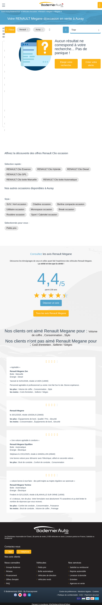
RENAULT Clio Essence (19, 168)
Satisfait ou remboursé (79, 566)
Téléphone (23, 551)
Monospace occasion (41, 208)
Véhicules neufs (44, 578)
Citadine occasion (42, 203)
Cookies (96, 590)
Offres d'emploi (12, 578)
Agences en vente (77, 582)
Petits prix (11, 227)
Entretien (73, 578)
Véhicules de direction (47, 574)
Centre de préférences (67, 590)
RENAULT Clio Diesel (78, 168)
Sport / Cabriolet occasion (44, 213)
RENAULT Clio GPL (17, 173)
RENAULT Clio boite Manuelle (22, 178)
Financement (11, 574)
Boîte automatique (45, 570)
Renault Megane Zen (19, 370)
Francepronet (31, 590)
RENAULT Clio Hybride (49, 168)
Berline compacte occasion (70, 203)
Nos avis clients (12, 555)
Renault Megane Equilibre (21, 443)
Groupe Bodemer (13, 566)
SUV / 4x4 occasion (16, 203)
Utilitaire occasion (15, 208)
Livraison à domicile (78, 574)
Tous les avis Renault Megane (51, 312)
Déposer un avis (51, 302)
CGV (81, 594)
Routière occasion (16, 213)
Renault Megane (17, 410)
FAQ (8, 582)
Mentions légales (84, 590)
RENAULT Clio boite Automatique (60, 178)
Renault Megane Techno (20, 484)
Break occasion (66, 208)
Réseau (9, 570)
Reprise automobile (78, 570)
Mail (9, 551)
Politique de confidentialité (68, 594)
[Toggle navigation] (2, 5)
